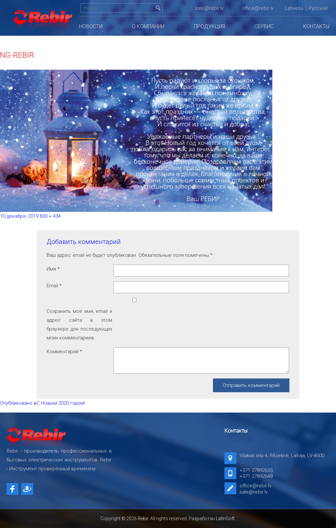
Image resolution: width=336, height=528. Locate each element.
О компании (148, 26)
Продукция (209, 26)
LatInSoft (225, 518)
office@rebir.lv (258, 8)
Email (54, 286)
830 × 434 (50, 216)
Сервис (264, 26)
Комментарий (64, 352)
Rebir (143, 518)
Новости (90, 26)
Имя (53, 269)
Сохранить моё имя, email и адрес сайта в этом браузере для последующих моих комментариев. (79, 324)
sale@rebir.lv (209, 8)
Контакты (316, 26)
